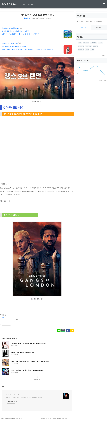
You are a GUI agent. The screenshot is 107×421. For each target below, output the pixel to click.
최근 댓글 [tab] (99, 28)
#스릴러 (100, 43)
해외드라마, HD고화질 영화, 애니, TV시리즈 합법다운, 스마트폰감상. (28, 49)
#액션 (79, 43)
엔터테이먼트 (27, 18)
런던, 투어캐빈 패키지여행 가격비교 (17, 31)
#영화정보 (94, 43)
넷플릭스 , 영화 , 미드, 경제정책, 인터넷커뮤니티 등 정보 (24, 397)
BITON (35, 18)
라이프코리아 (18, 418)
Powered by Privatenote (7, 418)
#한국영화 (86, 43)
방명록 (30, 4)
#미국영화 (81, 46)
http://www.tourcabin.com (10, 28)
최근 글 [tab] (83, 28)
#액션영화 (81, 49)
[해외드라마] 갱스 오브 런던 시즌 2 (37, 15)
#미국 (87, 49)
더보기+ (104, 55)
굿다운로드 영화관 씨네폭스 (14, 46)
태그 (37, 4)
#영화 (92, 49)
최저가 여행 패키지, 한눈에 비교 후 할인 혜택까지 (20, 34)
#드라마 (95, 46)
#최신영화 (88, 46)
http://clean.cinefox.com (10, 43)
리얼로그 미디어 (9, 4)
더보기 (2, 318)
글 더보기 (37, 379)
